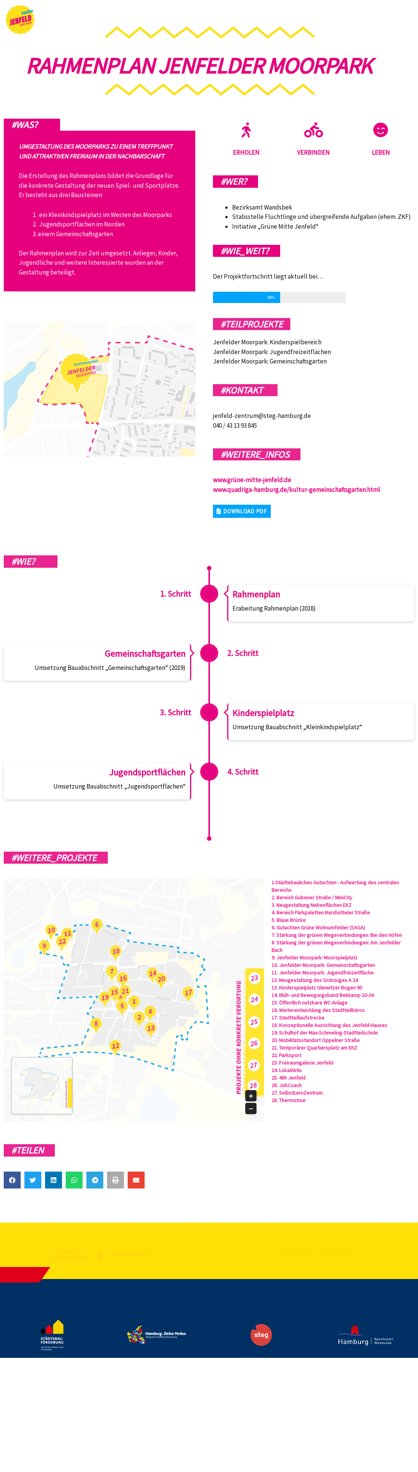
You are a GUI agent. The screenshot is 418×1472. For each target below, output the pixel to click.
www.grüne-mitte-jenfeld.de (252, 480)
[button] (242, 511)
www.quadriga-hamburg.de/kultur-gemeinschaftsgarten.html (296, 490)
